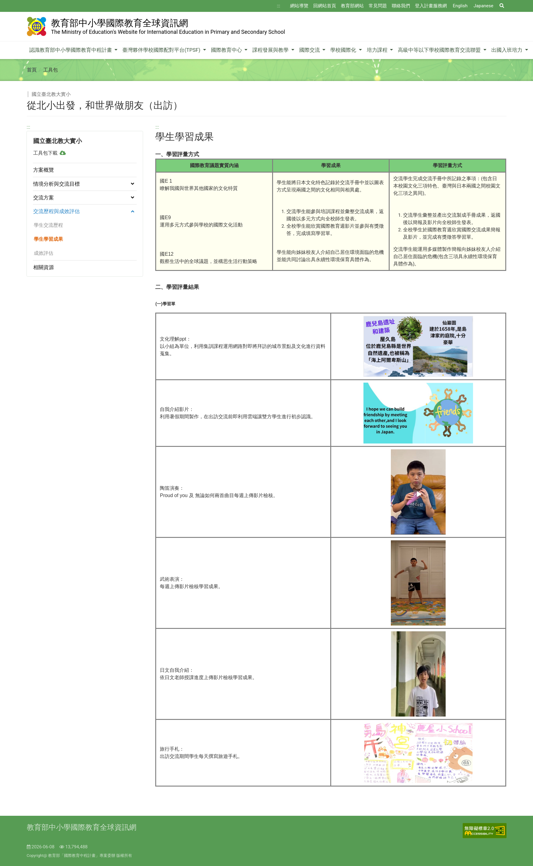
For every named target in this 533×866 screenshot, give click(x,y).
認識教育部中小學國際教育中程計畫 (71, 50)
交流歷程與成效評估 (56, 211)
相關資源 (43, 267)
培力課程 (378, 50)
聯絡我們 (401, 6)
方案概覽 (43, 170)
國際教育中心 (227, 50)
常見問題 (378, 6)
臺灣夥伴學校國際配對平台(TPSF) (162, 50)
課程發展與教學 (271, 50)
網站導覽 (299, 6)
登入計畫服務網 (431, 6)
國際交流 (310, 50)
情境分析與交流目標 (56, 184)
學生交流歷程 (47, 225)
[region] (85, 200)
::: (278, 6)
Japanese (483, 6)
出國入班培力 (507, 50)
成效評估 (43, 253)
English (460, 6)
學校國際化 (343, 50)
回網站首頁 (324, 6)
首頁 (32, 70)
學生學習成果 (47, 239)
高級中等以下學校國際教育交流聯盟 (440, 50)
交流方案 (43, 198)
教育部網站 (352, 6)
